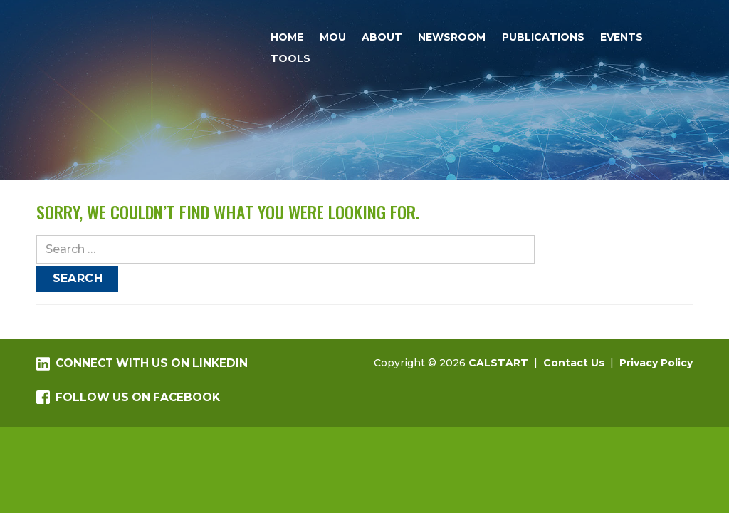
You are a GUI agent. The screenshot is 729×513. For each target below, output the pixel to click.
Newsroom (452, 37)
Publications (543, 37)
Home (287, 37)
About (382, 37)
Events (621, 37)
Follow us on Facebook (127, 397)
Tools (290, 58)
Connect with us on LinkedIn (141, 363)
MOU (333, 37)
